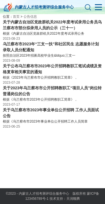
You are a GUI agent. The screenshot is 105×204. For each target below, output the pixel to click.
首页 (16, 17)
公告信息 (30, 17)
